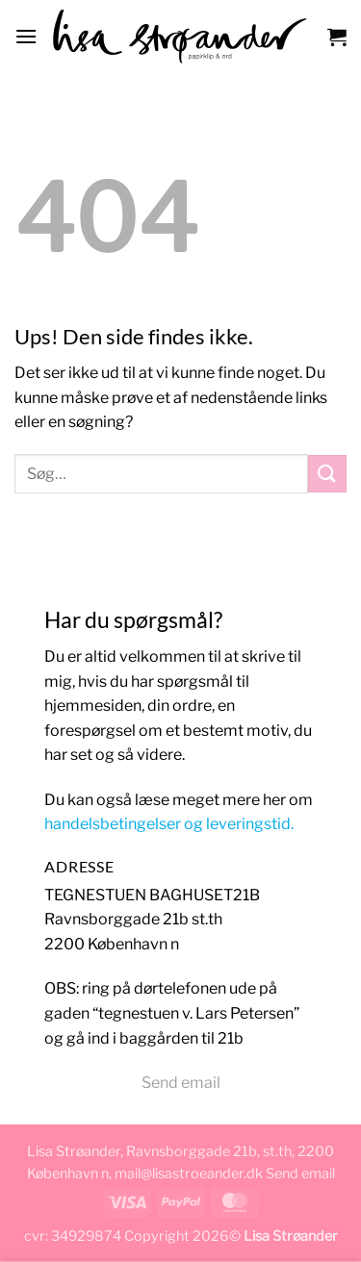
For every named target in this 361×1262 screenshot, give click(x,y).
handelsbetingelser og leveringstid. (169, 824)
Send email (181, 1082)
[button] (26, 36)
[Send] (327, 473)
